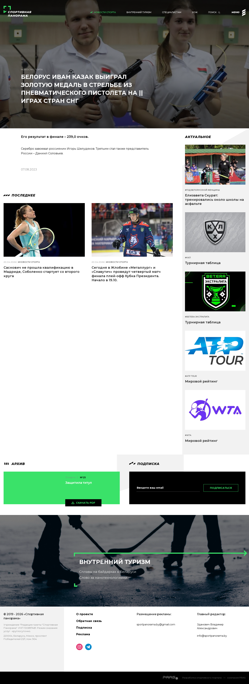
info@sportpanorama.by (212, 635)
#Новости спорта (29, 262)
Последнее (19, 195)
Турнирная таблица (202, 263)
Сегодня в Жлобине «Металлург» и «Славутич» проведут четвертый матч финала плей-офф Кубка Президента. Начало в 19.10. (126, 274)
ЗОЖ (195, 12)
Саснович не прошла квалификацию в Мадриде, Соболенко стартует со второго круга (41, 272)
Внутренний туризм (139, 12)
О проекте (84, 614)
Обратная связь (89, 621)
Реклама (83, 634)
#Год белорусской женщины (202, 190)
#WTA (188, 435)
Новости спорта (105, 12)
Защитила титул (78, 483)
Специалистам (171, 12)
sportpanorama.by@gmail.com (156, 624)
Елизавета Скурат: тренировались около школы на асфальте (214, 199)
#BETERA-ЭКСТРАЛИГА (197, 317)
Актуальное (198, 137)
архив (14, 464)
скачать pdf (85, 502)
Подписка (84, 627)
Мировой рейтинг (201, 381)
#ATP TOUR (191, 376)
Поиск (212, 12)
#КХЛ (188, 258)
